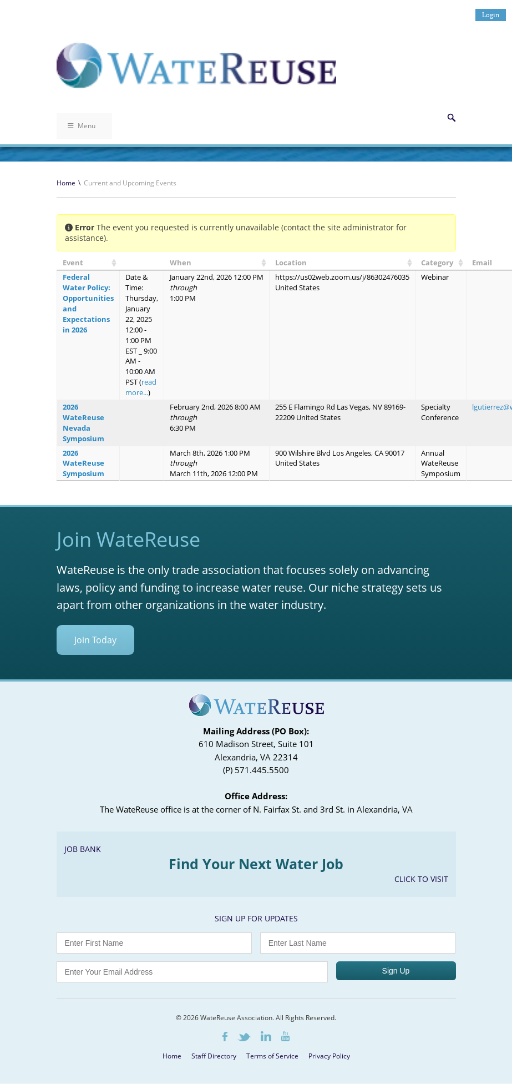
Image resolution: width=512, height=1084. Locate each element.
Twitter (244, 1037)
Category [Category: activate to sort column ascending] (437, 263)
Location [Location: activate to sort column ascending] (291, 263)
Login (490, 15)
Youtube (285, 1036)
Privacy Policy (329, 1056)
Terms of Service (272, 1056)
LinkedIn (266, 1036)
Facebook (224, 1036)
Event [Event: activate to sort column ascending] (73, 263)
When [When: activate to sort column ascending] (180, 263)
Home (66, 183)
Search (451, 117)
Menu (81, 125)
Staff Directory (213, 1056)
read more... (140, 387)
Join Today (95, 640)
